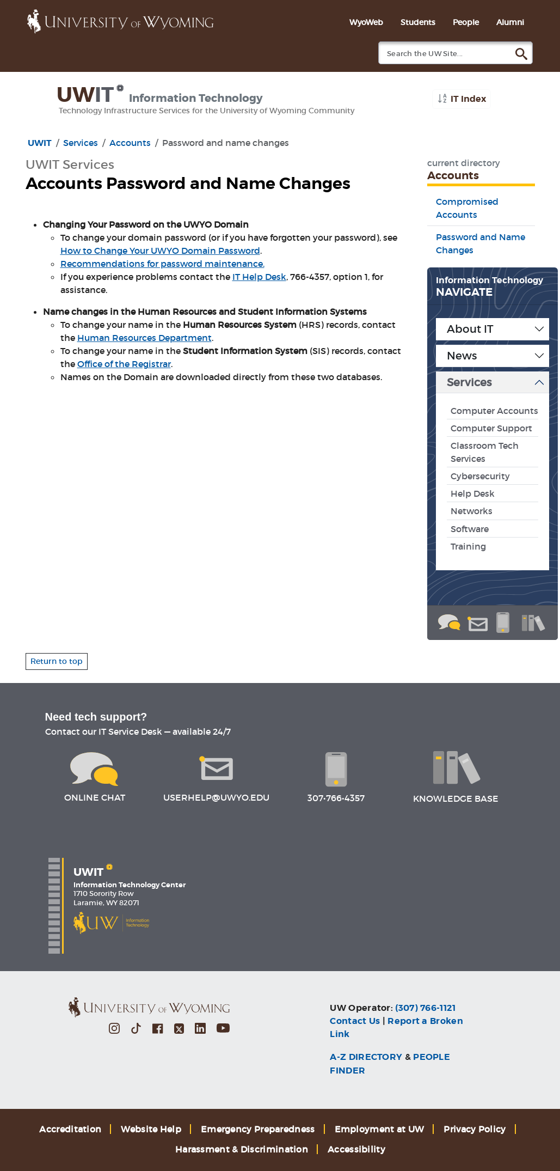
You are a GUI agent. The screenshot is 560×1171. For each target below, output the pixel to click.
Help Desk (473, 493)
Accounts (130, 142)
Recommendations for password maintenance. (162, 263)
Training (468, 546)
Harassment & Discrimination (241, 1149)
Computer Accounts (494, 410)
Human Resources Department (144, 337)
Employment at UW (379, 1129)
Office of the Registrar (124, 363)
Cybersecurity (480, 476)
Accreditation (70, 1129)
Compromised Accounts (467, 208)
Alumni (510, 22)
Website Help (151, 1129)
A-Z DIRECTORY (366, 1057)
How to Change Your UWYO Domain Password (160, 250)
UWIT (40, 143)
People (466, 22)
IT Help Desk (259, 276)
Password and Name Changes (480, 243)
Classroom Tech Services (485, 452)
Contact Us (355, 1021)
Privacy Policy (475, 1129)
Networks (472, 510)
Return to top (56, 661)
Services (80, 142)
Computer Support (491, 428)
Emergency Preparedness (258, 1129)
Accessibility (356, 1149)
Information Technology (489, 280)
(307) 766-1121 (425, 1008)
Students (418, 22)
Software (470, 528)
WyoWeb (366, 22)
